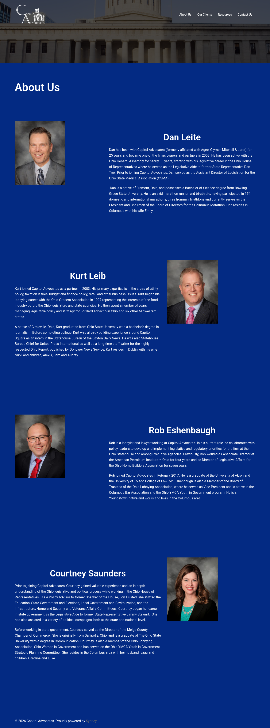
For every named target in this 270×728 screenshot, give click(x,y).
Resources (225, 14)
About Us (185, 14)
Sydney (91, 721)
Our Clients (204, 14)
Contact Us (245, 14)
